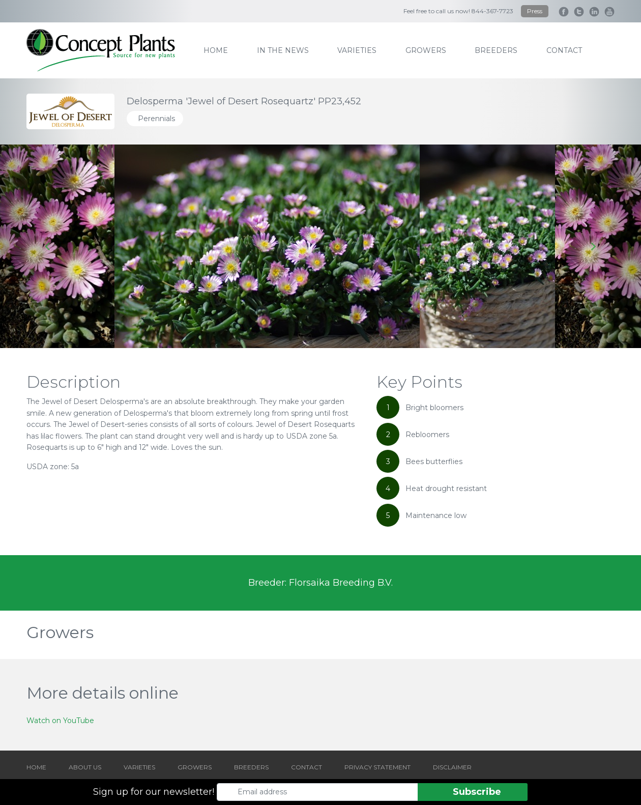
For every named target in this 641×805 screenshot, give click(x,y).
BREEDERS (251, 767)
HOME (36, 767)
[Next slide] (593, 246)
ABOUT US (85, 767)
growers (425, 50)
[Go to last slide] (48, 246)
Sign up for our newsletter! (153, 791)
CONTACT (306, 767)
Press (534, 11)
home (215, 50)
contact (564, 50)
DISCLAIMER (452, 767)
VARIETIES (139, 767)
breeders (496, 50)
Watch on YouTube (60, 720)
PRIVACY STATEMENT (377, 767)
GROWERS (195, 767)
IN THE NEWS (283, 50)
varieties (356, 50)
